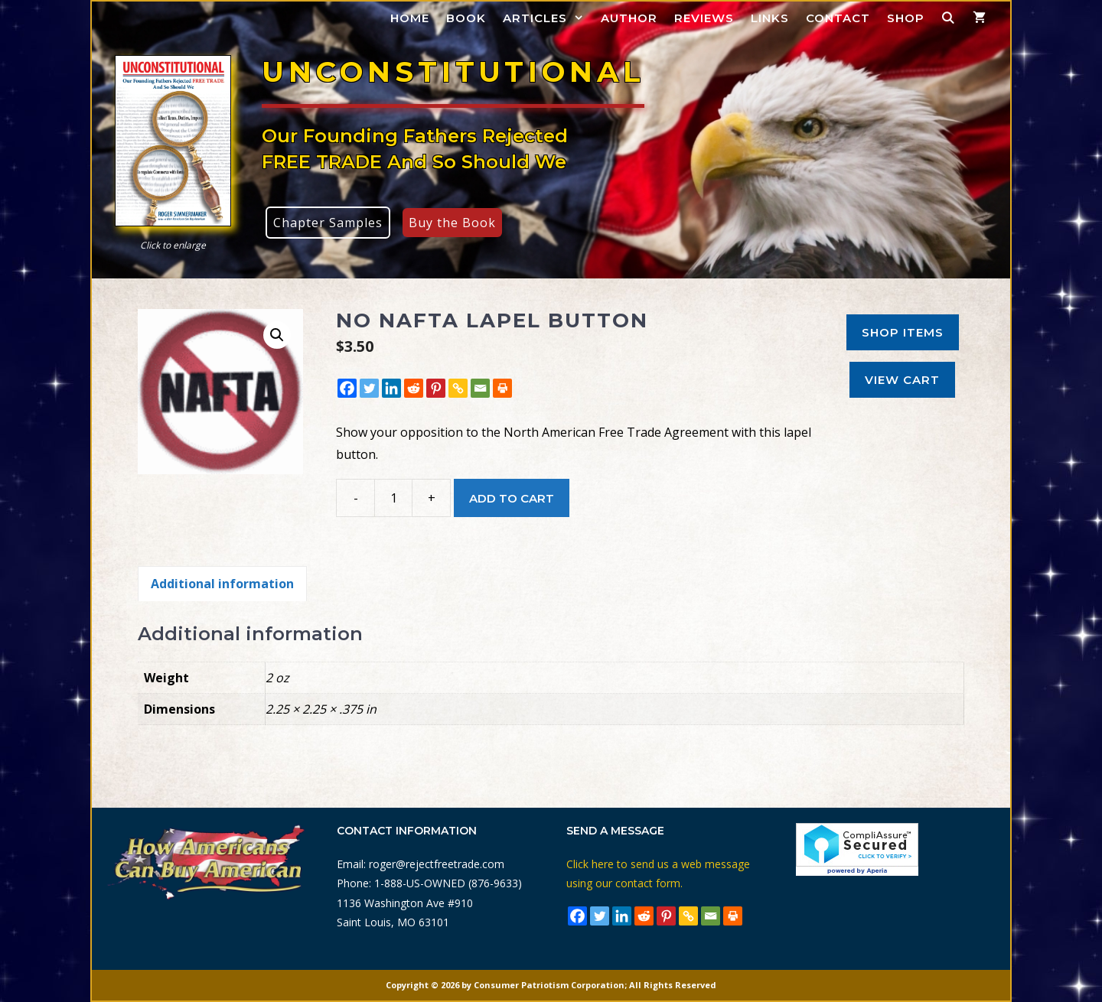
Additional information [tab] (222, 583)
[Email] (480, 388)
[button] (277, 335)
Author (629, 18)
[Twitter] (369, 388)
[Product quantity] (393, 498)
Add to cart (511, 498)
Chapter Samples (328, 222)
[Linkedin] (391, 388)
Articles (547, 18)
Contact (838, 18)
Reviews (704, 18)
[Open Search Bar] (948, 18)
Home (409, 18)
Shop (905, 18)
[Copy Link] (458, 388)
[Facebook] (347, 388)
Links (770, 18)
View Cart (902, 379)
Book (466, 18)
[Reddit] (413, 388)
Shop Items (903, 332)
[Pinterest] (435, 388)
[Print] (502, 388)
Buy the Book (452, 222)
